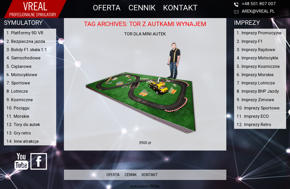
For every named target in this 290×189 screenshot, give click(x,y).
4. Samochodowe (23, 57)
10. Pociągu (17, 108)
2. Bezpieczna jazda (25, 41)
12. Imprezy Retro (254, 124)
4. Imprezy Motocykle (257, 57)
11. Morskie (17, 116)
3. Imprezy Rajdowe (256, 49)
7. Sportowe (18, 82)
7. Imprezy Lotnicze (256, 82)
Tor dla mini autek (145, 33)
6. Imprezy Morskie (255, 74)
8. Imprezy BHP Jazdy (258, 91)
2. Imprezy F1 (250, 41)
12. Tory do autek (23, 124)
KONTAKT (180, 7)
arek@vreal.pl (258, 11)
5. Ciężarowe (18, 66)
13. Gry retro (18, 133)
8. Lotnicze (17, 91)
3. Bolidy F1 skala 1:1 (26, 49)
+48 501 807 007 (259, 3)
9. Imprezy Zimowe (255, 99)
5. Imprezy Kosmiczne (258, 66)
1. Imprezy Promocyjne (259, 32)
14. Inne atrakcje (22, 141)
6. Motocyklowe (21, 74)
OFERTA (107, 7)
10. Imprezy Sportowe (258, 108)
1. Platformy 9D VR (24, 32)
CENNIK (141, 7)
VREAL (154, 186)
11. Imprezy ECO (253, 116)
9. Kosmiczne (19, 99)
